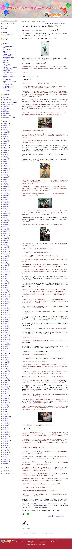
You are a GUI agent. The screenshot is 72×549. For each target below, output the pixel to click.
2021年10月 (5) (6, 213)
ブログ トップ (6, 26)
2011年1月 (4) (6, 434)
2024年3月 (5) (6, 161)
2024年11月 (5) (6, 147)
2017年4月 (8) (6, 307)
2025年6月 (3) (6, 134)
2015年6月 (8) (6, 346)
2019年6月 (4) (6, 260)
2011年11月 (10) (7, 416)
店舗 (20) (5, 110)
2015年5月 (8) (6, 348)
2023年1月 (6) (6, 186)
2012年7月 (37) (6, 402)
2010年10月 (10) (7, 440)
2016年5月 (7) (6, 327)
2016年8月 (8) (6, 321)
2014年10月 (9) (6, 355)
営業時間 (31, 541)
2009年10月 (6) (6, 461)
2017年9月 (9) (6, 298)
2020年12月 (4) (6, 231)
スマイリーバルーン (57, 340)
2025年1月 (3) (6, 143)
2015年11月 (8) (6, 337)
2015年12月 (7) (6, 335)
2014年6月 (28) (6, 361)
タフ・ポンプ (6, 62)
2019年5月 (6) (6, 262)
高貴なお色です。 (7, 70)
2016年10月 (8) (6, 318)
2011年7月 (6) (6, 424)
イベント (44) (6, 113)
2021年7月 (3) (6, 219)
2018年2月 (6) (6, 289)
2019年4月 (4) (6, 264)
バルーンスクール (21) (8, 101)
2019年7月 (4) (6, 258)
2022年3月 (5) (6, 204)
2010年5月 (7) (6, 449)
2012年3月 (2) (6, 409)
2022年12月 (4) (6, 188)
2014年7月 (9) (6, 359)
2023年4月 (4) (6, 181)
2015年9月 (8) (6, 341)
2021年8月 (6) (6, 217)
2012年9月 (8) (6, 398)
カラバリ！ (5, 78)
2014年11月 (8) (6, 353)
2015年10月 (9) (6, 339)
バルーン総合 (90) (7, 99)
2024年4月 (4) (6, 159)
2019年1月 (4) (6, 269)
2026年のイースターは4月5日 (10, 67)
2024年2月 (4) (6, 163)
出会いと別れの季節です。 (9, 69)
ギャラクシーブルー (7, 79)
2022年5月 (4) (6, 201)
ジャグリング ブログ (8, 470)
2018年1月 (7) (6, 291)
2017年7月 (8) (6, 301)
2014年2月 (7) (6, 368)
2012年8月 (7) (6, 400)
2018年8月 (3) (6, 278)
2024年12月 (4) (6, 145)
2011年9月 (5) (6, 420)
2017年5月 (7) (6, 305)
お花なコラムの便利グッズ (9, 72)
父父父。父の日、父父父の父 (10, 49)
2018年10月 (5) (6, 274)
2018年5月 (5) (6, 283)
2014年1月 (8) (6, 370)
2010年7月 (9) (6, 445)
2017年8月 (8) (6, 300)
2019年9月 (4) (6, 255)
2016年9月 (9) (6, 319)
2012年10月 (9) (6, 397)
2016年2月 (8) (6, 332)
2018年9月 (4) (6, 276)
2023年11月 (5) (6, 168)
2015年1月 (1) (6, 350)
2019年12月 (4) (6, 249)
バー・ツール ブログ (8, 473)
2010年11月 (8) (6, 438)
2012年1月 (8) (6, 413)
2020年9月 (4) (6, 237)
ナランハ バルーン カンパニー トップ (10, 24)
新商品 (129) (6, 97)
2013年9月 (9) (6, 377)
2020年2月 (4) (6, 246)
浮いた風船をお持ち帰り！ (60, 23)
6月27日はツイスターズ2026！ (8, 47)
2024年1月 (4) (6, 165)
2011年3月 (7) (6, 431)
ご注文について (32, 542)
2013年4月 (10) (6, 386)
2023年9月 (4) (6, 172)
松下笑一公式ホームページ (40, 505)
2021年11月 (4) (6, 212)
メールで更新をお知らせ (8, 35)
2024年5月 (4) (6, 158)
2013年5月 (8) (6, 384)
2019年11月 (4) (6, 251)
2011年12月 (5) (6, 415)
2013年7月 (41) (6, 380)
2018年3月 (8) (6, 287)
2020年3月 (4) (6, 244)
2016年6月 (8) (6, 325)
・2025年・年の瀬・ (8, 84)
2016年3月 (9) (6, 330)
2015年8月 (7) (6, 343)
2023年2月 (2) (6, 185)
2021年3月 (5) (6, 226)
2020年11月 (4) (6, 233)
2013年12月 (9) (6, 371)
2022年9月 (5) (6, 194)
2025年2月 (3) (6, 141)
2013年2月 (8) (6, 389)
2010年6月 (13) (6, 447)
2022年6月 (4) (6, 199)
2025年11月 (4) (6, 125)
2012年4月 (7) (6, 407)
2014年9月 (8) (6, 357)
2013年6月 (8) (6, 382)
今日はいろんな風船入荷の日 (10, 76)
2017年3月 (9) (6, 309)
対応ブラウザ (43, 542)
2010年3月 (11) (6, 452)
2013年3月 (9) (6, 388)
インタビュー (44, 21)
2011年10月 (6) (6, 418)
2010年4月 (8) (6, 450)
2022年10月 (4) (6, 192)
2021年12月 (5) (6, 210)
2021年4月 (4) (6, 224)
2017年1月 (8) (6, 312)
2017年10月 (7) (6, 296)
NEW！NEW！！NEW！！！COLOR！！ (9, 52)
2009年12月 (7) (6, 458)
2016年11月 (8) (6, 316)
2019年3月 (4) (6, 265)
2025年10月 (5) (6, 127)
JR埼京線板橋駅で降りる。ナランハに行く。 (9, 58)
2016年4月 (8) (6, 328)
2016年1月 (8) (6, 334)
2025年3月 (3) (6, 140)
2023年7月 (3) (6, 176)
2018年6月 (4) (6, 282)
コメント (5, 28)
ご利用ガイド (43, 541)
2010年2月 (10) (6, 454)
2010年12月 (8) (6, 436)
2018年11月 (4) (6, 273)
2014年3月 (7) (6, 366)
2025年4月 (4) (6, 138)
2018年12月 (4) (6, 271)
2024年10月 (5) (6, 149)
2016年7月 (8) (6, 323)
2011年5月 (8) (6, 427)
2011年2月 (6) (6, 433)
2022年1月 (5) (6, 208)
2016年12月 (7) (6, 314)
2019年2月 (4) (6, 267)
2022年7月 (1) (6, 197)
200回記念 (48, 23)
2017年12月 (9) (6, 292)
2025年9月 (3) (6, 129)
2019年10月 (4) (6, 253)
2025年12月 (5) (6, 123)
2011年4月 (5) (6, 429)
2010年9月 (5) (6, 442)
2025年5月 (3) (6, 136)
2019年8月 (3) (6, 256)
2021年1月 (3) (6, 229)
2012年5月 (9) (6, 406)
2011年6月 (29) (6, 425)
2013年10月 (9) (6, 375)
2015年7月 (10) (6, 344)
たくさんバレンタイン (8, 74)
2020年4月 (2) (6, 242)
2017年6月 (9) (6, 303)
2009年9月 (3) (6, 463)
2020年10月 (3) (6, 235)
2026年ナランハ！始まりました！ (10, 82)
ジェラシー (5, 60)
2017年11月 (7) (6, 294)
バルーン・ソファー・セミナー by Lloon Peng (10, 64)
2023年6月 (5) (6, 177)
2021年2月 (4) (6, 228)
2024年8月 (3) (6, 152)
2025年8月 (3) (6, 131)
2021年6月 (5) (6, 220)
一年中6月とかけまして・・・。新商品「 (8, 55)
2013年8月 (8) (6, 379)
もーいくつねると (7, 90)
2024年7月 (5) (6, 154)
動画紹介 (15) (6, 106)
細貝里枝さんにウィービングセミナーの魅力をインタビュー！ (10, 88)
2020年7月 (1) (6, 240)
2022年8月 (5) (6, 195)
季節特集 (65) (6, 111)
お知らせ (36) (6, 108)
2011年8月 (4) (6, 422)
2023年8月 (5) (6, 174)
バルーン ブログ (7, 472)
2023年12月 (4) (6, 167)
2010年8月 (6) (6, 443)
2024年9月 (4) (6, 150)
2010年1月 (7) (6, 456)
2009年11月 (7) (6, 459)
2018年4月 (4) (6, 285)
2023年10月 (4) (6, 170)
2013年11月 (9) (6, 373)
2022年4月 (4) (6, 203)
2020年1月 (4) (6, 247)
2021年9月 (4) (6, 215)
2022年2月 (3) (6, 206)
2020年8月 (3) (6, 238)
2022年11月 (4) (6, 190)
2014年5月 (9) (6, 362)
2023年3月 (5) (6, 183)
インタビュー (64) (7, 115)
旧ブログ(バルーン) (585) (9, 117)
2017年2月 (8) (6, 310)
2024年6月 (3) (6, 156)
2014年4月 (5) (6, 364)
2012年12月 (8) (6, 393)
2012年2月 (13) (6, 411)
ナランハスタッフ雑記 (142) (9, 104)
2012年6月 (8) (6, 404)
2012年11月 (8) (6, 395)
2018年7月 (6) (6, 280)
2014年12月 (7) (6, 352)
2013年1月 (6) (6, 391)
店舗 (53, 541)
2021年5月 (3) (6, 222)
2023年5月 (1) (6, 179)
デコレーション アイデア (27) (10, 102)
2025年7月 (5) (6, 132)
